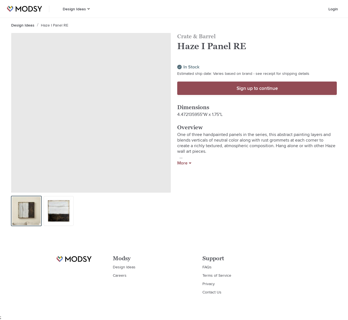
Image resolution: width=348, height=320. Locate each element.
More (184, 163)
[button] (88, 8)
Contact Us (211, 292)
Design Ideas (74, 9)
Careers (120, 275)
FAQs (207, 266)
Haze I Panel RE (54, 25)
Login (333, 9)
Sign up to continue (257, 88)
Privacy (208, 283)
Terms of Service (216, 275)
